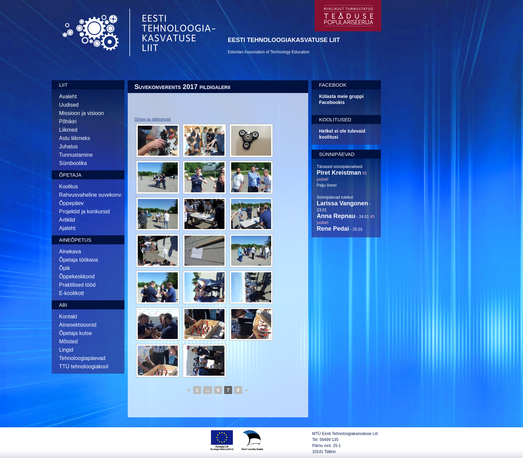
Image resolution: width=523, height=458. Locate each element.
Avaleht (68, 96)
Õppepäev (71, 203)
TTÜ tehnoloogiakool (83, 366)
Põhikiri (67, 121)
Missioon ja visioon (81, 113)
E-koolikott (71, 293)
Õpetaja (70, 175)
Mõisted (68, 341)
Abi (63, 305)
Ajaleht (67, 228)
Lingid (66, 350)
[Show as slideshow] (152, 119)
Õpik (64, 268)
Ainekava (70, 251)
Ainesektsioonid (77, 325)
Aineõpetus (75, 240)
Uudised (69, 105)
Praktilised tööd (77, 285)
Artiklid (67, 220)
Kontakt (68, 316)
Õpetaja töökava (78, 260)
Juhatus (68, 146)
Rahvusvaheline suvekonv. (90, 195)
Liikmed (68, 130)
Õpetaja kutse (75, 333)
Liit (63, 85)
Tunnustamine (76, 155)
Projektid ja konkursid (84, 211)
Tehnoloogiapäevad (82, 358)
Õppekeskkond (77, 276)
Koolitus (68, 186)
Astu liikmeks (74, 138)
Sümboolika (73, 163)
